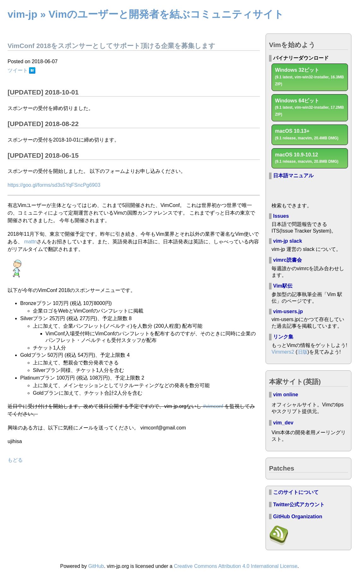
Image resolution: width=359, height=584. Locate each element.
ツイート (18, 70)
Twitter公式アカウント (299, 504)
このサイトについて (296, 492)
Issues (281, 216)
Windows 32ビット (309, 76)
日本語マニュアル (293, 175)
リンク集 (283, 336)
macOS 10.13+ (306, 134)
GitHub (96, 566)
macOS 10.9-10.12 (306, 158)
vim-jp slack (287, 241)
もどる (15, 460)
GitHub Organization (297, 516)
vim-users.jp (288, 311)
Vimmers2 (283, 352)
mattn (30, 241)
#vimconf (213, 406)
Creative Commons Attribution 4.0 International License (235, 566)
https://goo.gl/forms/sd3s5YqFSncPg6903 (54, 185)
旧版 (302, 352)
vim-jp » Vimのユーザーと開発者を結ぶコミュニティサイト (146, 14)
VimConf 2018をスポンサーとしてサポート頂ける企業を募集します (111, 45)
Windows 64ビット (309, 107)
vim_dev (283, 422)
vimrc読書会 (287, 260)
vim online (285, 394)
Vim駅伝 (282, 286)
